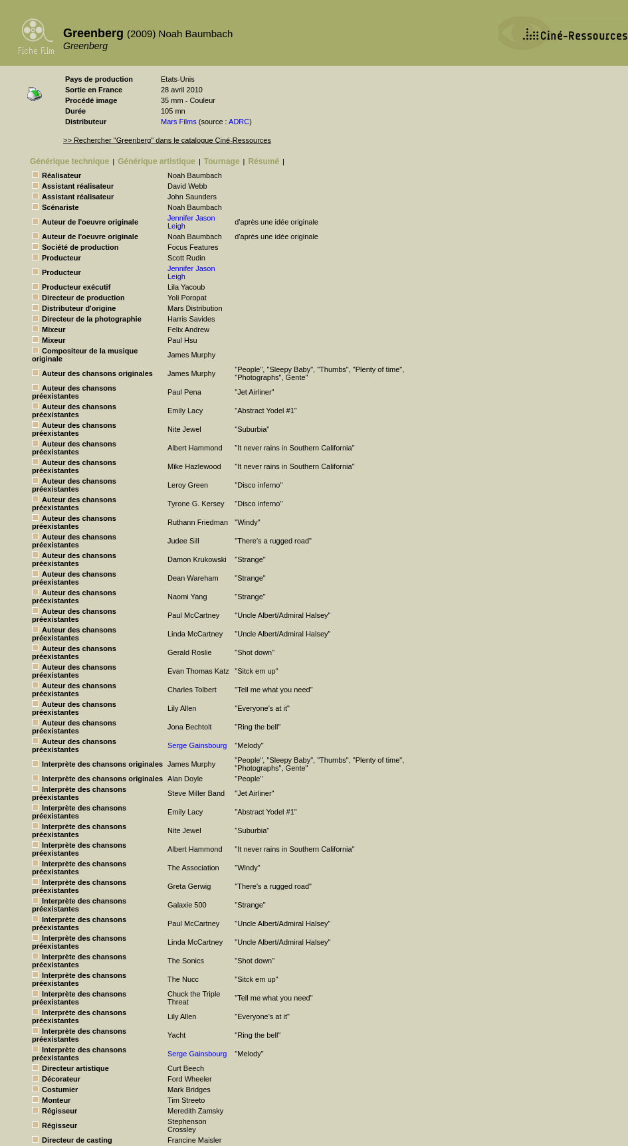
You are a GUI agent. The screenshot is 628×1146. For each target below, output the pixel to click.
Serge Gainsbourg (197, 745)
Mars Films (179, 122)
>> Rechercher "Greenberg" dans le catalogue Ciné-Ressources (167, 140)
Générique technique (69, 161)
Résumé (263, 161)
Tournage (222, 161)
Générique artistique (156, 161)
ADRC (239, 122)
